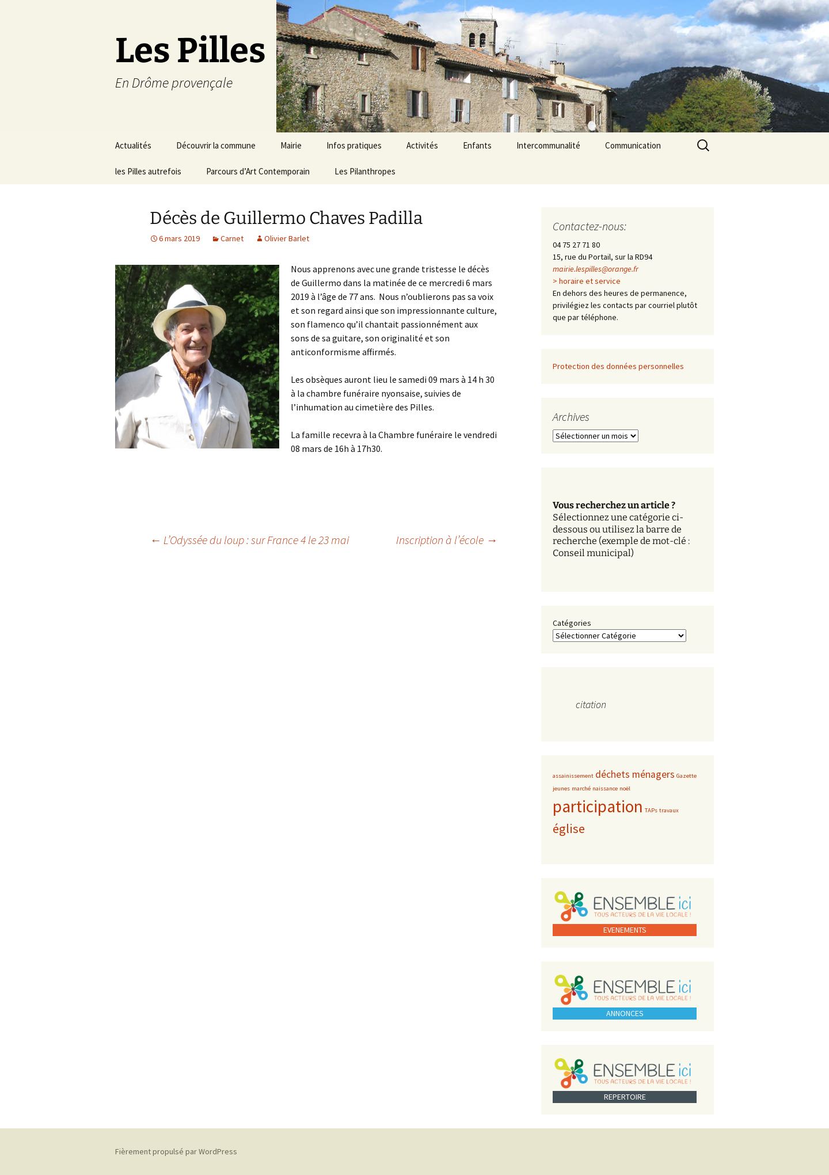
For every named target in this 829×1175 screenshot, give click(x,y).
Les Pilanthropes (365, 171)
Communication (633, 145)
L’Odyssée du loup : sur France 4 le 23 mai (249, 540)
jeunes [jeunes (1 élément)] (561, 788)
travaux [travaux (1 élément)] (669, 810)
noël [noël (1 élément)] (624, 788)
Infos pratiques (354, 145)
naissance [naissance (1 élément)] (605, 788)
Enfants (477, 145)
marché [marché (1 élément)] (581, 788)
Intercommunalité (548, 145)
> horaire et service (587, 281)
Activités (422, 145)
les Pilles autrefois (148, 171)
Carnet (232, 238)
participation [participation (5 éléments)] (598, 806)
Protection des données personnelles (618, 366)
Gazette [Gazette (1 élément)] (686, 775)
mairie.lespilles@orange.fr (595, 269)
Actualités (133, 145)
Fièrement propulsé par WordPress (176, 1151)
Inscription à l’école (446, 540)
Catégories (572, 623)
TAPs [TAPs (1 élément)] (651, 810)
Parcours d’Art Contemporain (258, 171)
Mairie (291, 145)
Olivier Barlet (286, 238)
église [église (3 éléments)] (569, 828)
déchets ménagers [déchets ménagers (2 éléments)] (635, 774)
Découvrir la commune (216, 145)
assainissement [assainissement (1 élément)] (573, 775)
